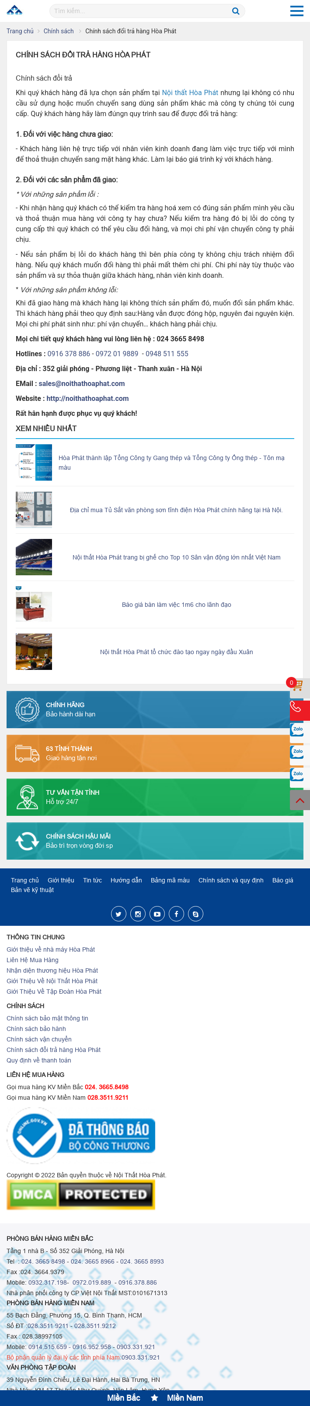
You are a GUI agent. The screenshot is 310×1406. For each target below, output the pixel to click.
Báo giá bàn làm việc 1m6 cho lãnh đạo (176, 604)
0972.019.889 (91, 1282)
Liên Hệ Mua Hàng (33, 959)
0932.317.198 (47, 1282)
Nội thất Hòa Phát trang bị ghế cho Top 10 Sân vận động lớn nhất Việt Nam (177, 557)
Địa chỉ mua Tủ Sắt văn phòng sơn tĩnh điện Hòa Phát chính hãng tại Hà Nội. (176, 510)
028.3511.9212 (95, 1325)
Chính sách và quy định (231, 880)
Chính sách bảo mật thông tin (47, 1018)
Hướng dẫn (126, 880)
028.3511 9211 (48, 1325)
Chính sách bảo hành (36, 1028)
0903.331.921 (136, 1346)
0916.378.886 (137, 1282)
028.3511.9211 (108, 1097)
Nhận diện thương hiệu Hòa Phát (52, 970)
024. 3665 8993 (142, 1261)
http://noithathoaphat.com (87, 398)
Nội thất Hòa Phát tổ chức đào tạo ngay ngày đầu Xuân (176, 651)
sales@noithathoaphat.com (82, 383)
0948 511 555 (167, 354)
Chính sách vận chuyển (39, 1039)
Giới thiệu (61, 880)
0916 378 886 (69, 354)
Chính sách (60, 31)
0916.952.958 (92, 1346)
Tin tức (92, 880)
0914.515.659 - (50, 1346)
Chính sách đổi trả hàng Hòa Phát (54, 1049)
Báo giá (282, 880)
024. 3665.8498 (107, 1087)
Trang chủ (20, 31)
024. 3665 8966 (93, 1261)
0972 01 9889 (118, 354)
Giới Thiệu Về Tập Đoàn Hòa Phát (54, 991)
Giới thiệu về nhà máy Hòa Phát (51, 949)
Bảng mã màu (170, 880)
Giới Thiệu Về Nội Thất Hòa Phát (52, 981)
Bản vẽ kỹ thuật (32, 889)
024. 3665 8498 (43, 1261)
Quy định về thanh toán (39, 1060)
